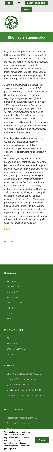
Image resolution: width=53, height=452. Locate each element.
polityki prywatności (12, 448)
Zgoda (42, 440)
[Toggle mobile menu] (47, 16)
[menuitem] (9, 3)
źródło (7, 229)
